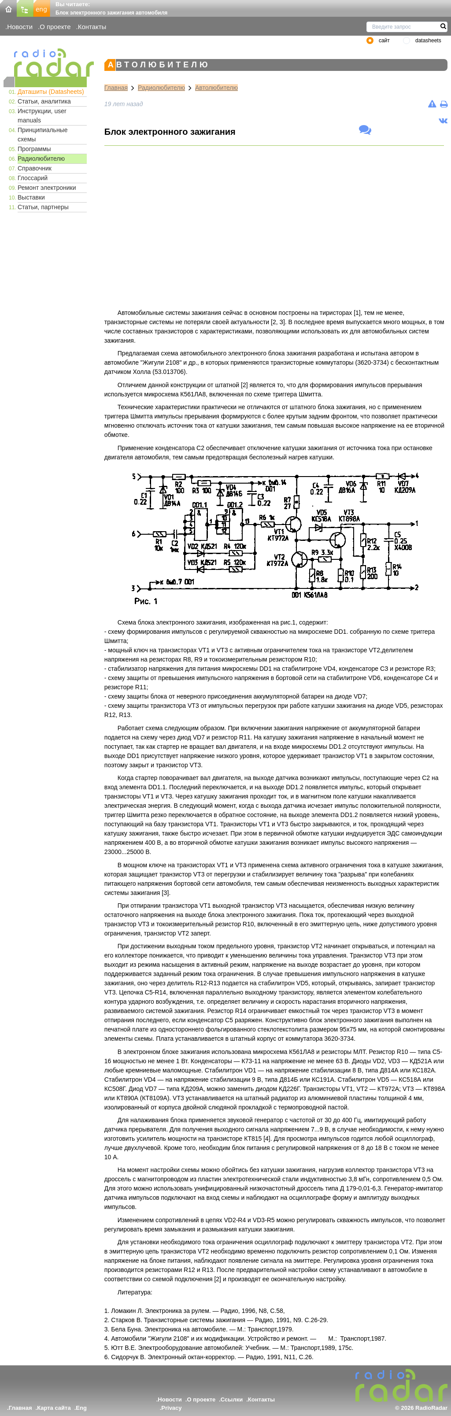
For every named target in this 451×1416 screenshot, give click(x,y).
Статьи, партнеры (43, 207)
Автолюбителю (216, 87)
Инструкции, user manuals (42, 115)
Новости (20, 26)
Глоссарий (33, 177)
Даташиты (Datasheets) (51, 91)
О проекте (55, 26)
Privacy (171, 1408)
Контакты (92, 26)
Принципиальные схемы (42, 134)
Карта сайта (54, 1408)
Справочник (35, 168)
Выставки (31, 197)
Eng (81, 1408)
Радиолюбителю (41, 158)
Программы (34, 148)
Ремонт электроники (47, 187)
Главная (116, 87)
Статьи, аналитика (44, 101)
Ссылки (232, 1399)
